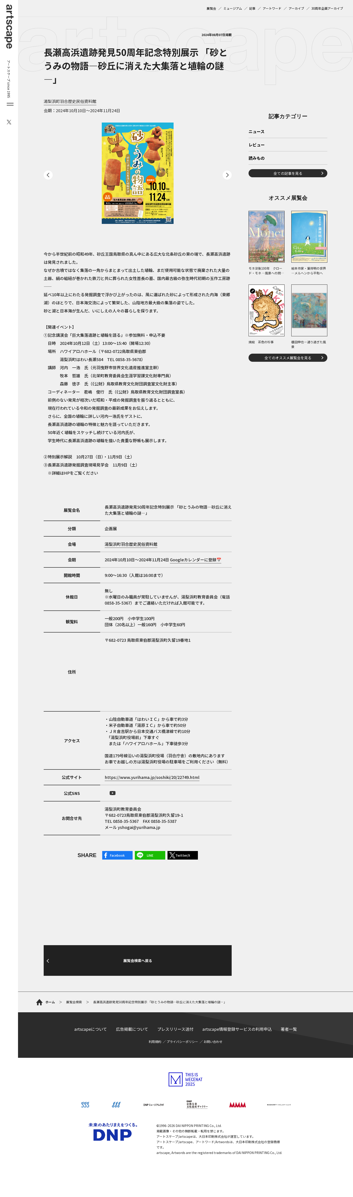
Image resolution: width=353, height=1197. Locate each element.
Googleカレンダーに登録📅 (195, 559)
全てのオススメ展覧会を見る (288, 357)
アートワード (272, 8)
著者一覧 (289, 1029)
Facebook (117, 855)
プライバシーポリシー (182, 1041)
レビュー (257, 145)
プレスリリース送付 (175, 1029)
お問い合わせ (213, 1041)
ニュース (257, 131)
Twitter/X (182, 855)
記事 (252, 8)
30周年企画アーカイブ (327, 8)
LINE (150, 855)
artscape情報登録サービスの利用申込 (237, 1029)
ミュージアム (232, 8)
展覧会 (211, 8)
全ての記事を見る (288, 173)
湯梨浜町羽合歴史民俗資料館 (70, 101)
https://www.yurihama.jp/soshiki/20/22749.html (152, 777)
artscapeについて (90, 1029)
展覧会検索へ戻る (137, 960)
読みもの (257, 158)
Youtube (112, 793)
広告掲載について (132, 1029)
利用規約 (155, 1041)
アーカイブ (296, 8)
